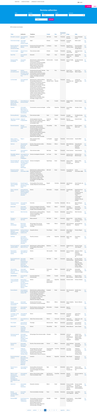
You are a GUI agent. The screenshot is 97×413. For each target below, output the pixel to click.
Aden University (24, 211)
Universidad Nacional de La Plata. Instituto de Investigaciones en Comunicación (25, 110)
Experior (12, 211)
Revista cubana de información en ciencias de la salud (15, 47)
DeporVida (13, 54)
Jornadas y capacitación (37, 1)
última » (68, 410)
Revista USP (13, 150)
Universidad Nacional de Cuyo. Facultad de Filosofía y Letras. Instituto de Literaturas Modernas (24, 360)
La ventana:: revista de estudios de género (15, 315)
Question (12, 107)
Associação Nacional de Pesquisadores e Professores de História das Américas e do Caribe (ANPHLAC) (25, 262)
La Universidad (14, 79)
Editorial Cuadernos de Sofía (24, 127)
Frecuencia (37, 17)
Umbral (12, 348)
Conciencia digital (14, 50)
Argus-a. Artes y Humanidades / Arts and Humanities (15, 140)
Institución (71, 13)
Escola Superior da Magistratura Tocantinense (25, 400)
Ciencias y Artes (24, 354)
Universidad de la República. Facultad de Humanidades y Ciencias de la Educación (25, 192)
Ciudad (56, 13)
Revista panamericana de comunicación (14, 303)
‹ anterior (35, 410)
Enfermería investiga (15, 40)
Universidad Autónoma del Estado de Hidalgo (24, 271)
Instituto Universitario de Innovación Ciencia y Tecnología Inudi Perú (25, 73)
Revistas (17, 1)
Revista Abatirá (14, 290)
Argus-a (22, 138)
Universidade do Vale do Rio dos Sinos (24, 252)
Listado (89, 6)
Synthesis (13, 236)
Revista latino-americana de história (14, 252)
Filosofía (25, 352)
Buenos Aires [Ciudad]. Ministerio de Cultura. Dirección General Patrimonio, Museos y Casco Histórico (25, 283)
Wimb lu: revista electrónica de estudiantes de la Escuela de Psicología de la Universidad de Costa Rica (15, 377)
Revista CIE (13, 206)
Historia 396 (13, 326)
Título (16, 13)
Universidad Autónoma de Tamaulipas (24, 208)
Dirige (67, 34)
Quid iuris (13, 144)
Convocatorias (25, 1)
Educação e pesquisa (15, 36)
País (43, 13)
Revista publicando (15, 115)
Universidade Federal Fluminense (23, 385)
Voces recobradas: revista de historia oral (15, 281)
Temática (30, 13)
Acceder (80, 2)
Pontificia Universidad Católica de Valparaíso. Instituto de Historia (25, 329)
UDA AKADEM (14, 275)
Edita (76, 34)
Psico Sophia (13, 322)
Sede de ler (13, 384)
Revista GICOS (14, 318)
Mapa (95, 6)
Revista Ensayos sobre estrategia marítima (14, 184)
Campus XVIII (23, 292)
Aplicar (51, 19)
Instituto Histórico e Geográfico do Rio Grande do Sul (25, 231)
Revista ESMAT (14, 398)
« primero (29, 410)
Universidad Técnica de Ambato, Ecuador (24, 42)
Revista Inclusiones (15, 125)
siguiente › (63, 410)
